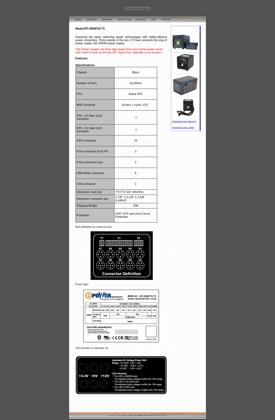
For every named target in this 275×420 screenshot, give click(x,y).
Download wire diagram (184, 121)
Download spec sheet (183, 127)
